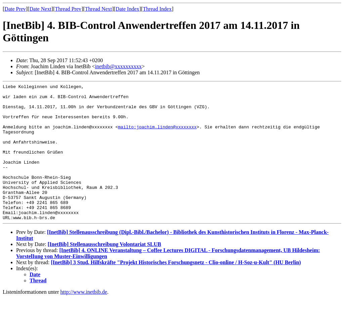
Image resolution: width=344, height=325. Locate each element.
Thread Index (157, 9)
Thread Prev (68, 9)
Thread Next (98, 9)
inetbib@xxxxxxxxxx (118, 66)
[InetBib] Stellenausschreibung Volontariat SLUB (104, 271)
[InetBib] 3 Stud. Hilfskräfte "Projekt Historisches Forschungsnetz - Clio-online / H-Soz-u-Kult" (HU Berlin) (176, 289)
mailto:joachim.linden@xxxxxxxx (157, 136)
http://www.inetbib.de (83, 319)
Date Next (40, 9)
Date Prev (15, 9)
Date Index (127, 9)
